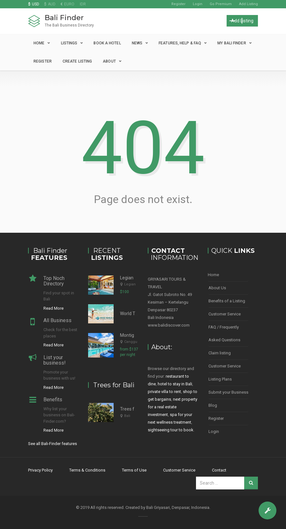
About (109, 61)
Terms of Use (134, 470)
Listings (69, 43)
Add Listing (248, 4)
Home (39, 43)
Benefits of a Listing (226, 301)
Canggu (130, 342)
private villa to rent (164, 391)
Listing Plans (220, 379)
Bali (127, 416)
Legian (130, 284)
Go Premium (221, 4)
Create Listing (77, 61)
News (137, 43)
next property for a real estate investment (172, 407)
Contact (219, 470)
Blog (212, 405)
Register (178, 4)
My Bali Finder (231, 43)
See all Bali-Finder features (52, 443)
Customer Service (224, 314)
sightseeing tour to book (170, 429)
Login (197, 4)
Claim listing (219, 353)
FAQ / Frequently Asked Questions (224, 333)
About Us (217, 287)
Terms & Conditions (87, 470)
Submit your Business (228, 392)
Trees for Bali (133, 409)
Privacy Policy (40, 470)
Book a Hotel (107, 43)
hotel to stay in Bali (175, 384)
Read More (53, 308)
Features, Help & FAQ (180, 43)
